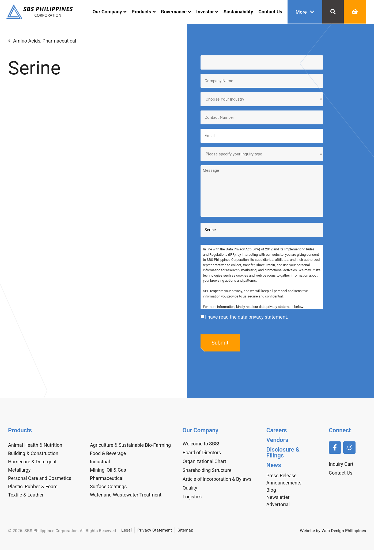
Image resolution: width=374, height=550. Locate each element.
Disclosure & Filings (283, 452)
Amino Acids (26, 41)
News (273, 465)
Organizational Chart (204, 461)
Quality (190, 488)
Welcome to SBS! (201, 443)
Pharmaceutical (59, 41)
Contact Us (270, 11)
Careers (276, 430)
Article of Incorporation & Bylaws (217, 479)
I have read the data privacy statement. (246, 317)
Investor (207, 11)
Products (144, 11)
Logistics (192, 496)
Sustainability (238, 11)
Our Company (109, 11)
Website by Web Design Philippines (333, 530)
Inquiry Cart (341, 464)
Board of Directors (202, 452)
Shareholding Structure (207, 470)
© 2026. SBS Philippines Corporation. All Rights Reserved (62, 530)
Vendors (277, 440)
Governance (176, 11)
